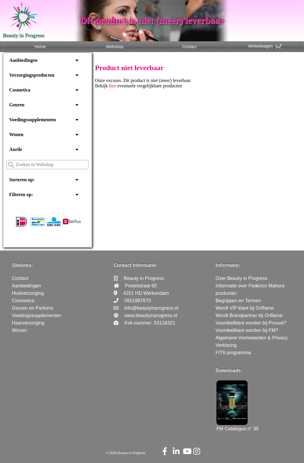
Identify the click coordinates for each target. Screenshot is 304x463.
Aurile (15, 149)
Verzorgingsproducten (31, 75)
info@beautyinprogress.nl (151, 308)
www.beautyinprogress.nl (150, 315)
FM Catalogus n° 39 (237, 426)
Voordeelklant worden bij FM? (247, 330)
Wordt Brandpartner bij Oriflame (249, 315)
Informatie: (228, 265)
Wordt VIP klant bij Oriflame (245, 308)
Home (40, 46)
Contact (189, 46)
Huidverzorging (28, 293)
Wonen (16, 134)
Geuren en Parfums (32, 308)
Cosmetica (19, 89)
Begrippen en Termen (238, 300)
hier (112, 85)
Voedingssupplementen (32, 119)
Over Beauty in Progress (241, 278)
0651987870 (137, 300)
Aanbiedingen (23, 60)
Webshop (115, 46)
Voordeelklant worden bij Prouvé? (251, 322)
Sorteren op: (21, 179)
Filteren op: (21, 194)
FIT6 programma (233, 352)
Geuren (16, 104)
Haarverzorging (28, 322)
